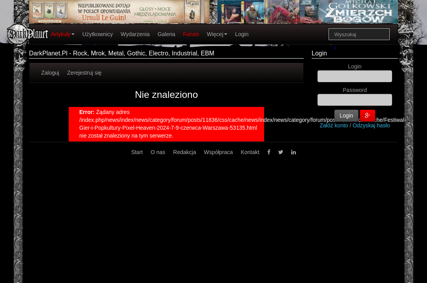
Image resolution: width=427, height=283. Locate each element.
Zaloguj (50, 73)
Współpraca (218, 152)
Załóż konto (334, 125)
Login (241, 34)
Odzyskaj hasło (371, 125)
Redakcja (184, 152)
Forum (191, 34)
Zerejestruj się (84, 73)
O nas (158, 152)
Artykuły (63, 34)
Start (137, 152)
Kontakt (250, 152)
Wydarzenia (135, 34)
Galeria (166, 34)
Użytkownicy (97, 34)
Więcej (217, 34)
